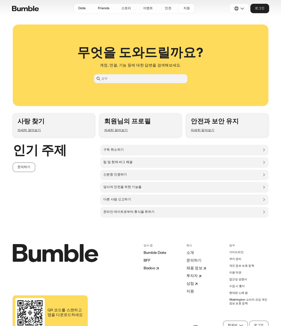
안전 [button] (168, 8)
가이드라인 (236, 252)
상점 (192, 284)
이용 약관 (235, 272)
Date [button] (82, 8)
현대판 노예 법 (238, 293)
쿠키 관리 (235, 259)
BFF (147, 261)
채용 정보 (196, 268)
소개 (190, 253)
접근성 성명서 (238, 279)
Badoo (152, 268)
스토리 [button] (126, 8)
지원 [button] (186, 8)
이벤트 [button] (148, 8)
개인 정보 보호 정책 (241, 266)
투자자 (194, 276)
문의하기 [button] (23, 167)
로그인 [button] (260, 8)
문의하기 (194, 261)
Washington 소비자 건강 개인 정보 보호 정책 (248, 302)
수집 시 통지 (237, 286)
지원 (190, 291)
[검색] (140, 78)
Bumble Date (155, 253)
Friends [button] (103, 8)
